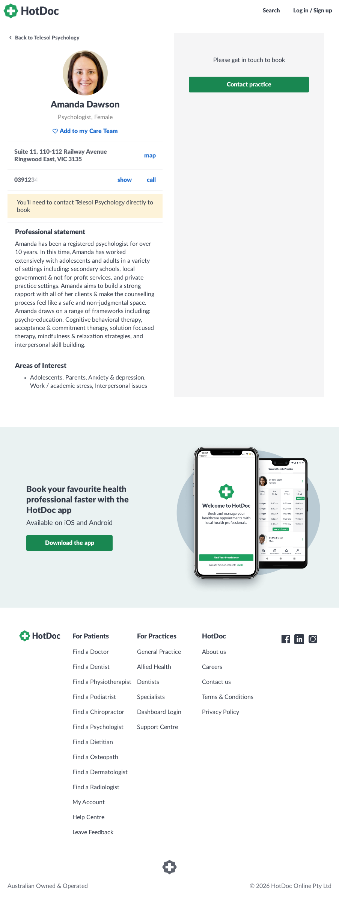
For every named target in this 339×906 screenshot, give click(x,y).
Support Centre (157, 727)
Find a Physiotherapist (101, 682)
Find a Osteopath (95, 757)
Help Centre (88, 817)
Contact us (216, 682)
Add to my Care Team (85, 131)
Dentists (148, 682)
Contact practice (249, 85)
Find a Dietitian (92, 742)
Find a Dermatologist (100, 772)
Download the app (69, 543)
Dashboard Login (159, 712)
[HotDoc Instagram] (312, 639)
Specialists (151, 697)
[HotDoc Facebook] (285, 639)
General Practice (159, 652)
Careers (212, 667)
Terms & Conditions (227, 697)
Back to (44, 38)
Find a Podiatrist (94, 697)
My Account (88, 802)
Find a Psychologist (98, 727)
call (151, 180)
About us (214, 652)
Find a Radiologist (95, 787)
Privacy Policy (220, 712)
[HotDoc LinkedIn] (299, 639)
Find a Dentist (91, 667)
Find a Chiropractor (98, 712)
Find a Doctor (90, 652)
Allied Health (154, 667)
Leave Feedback (92, 832)
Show (125, 180)
